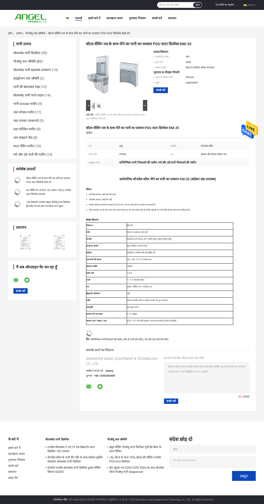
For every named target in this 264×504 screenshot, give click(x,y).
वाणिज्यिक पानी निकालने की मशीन (106, 339)
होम (10, 33)
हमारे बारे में (94, 18)
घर (67, 18)
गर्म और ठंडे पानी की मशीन (29, 155)
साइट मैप (13, 477)
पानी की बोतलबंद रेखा (26, 87)
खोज (197, 5)
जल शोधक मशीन (23, 112)
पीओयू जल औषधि (35, 33)
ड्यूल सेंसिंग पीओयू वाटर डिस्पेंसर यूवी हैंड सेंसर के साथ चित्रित (135, 449)
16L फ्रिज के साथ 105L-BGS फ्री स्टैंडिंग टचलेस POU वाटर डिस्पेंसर (135, 459)
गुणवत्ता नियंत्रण (137, 18)
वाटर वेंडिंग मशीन (23, 146)
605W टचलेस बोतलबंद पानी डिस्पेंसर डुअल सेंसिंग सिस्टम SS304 (74, 469)
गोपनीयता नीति (60, 499)
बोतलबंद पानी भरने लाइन (28, 95)
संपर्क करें (157, 18)
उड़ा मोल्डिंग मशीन (24, 129)
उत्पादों (78, 18)
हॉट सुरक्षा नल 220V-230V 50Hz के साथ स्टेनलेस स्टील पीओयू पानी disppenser (136, 469)
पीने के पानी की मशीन (133, 339)
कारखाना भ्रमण (114, 18)
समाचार (172, 18)
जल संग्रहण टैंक (22, 138)
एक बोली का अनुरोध (225, 4)
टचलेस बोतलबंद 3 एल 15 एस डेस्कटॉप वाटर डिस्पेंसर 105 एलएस (71, 449)
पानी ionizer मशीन (25, 104)
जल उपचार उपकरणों (26, 121)
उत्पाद (19, 33)
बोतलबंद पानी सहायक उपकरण (32, 70)
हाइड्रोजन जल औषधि (26, 78)
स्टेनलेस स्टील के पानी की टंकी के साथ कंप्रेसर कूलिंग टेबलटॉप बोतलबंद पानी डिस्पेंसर (75, 459)
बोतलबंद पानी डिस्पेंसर (26, 53)
